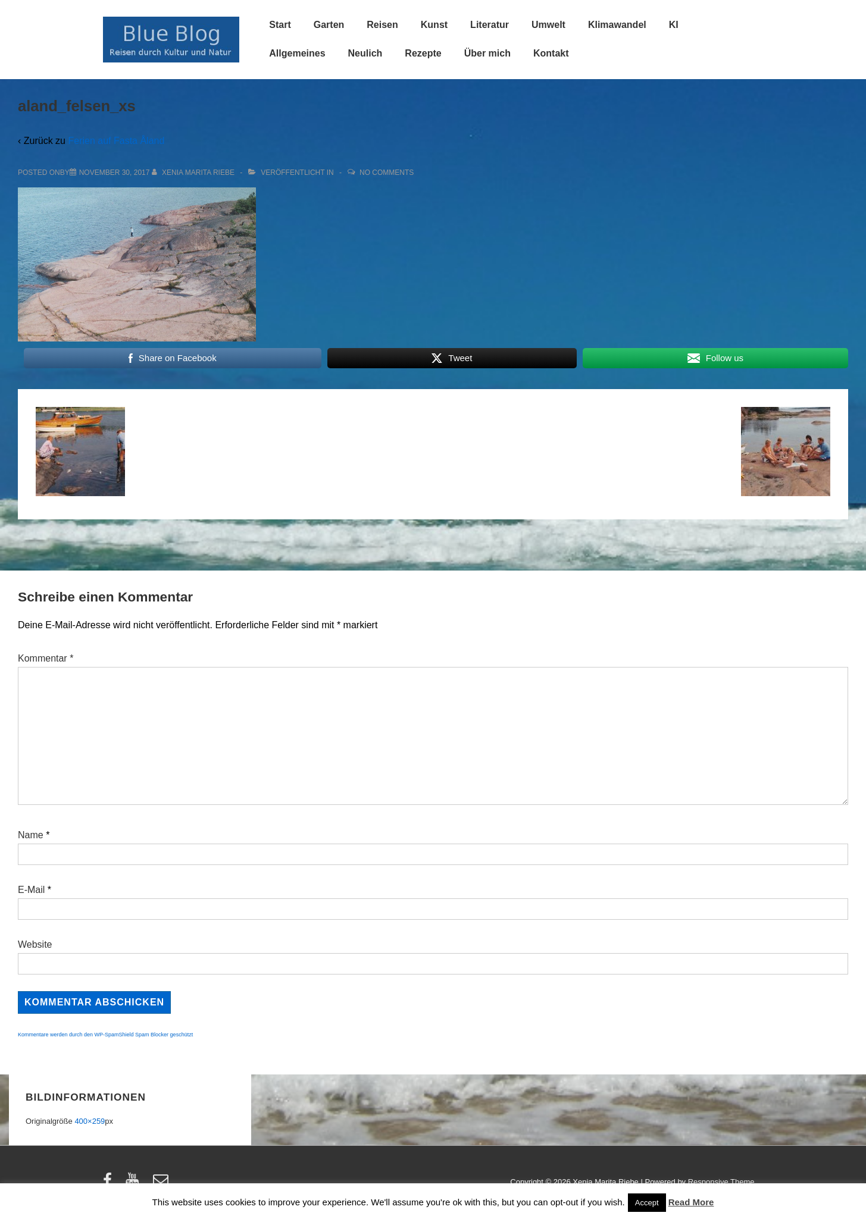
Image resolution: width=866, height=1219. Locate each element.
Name (30, 835)
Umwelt (548, 25)
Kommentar (45, 658)
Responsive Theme (721, 1181)
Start (279, 25)
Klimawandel (617, 25)
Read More (691, 1202)
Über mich (487, 53)
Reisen (382, 25)
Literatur (489, 25)
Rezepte (423, 53)
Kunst (434, 25)
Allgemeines (297, 53)
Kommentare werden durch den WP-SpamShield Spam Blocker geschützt (105, 1035)
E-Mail (31, 890)
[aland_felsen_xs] (114, 172)
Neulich (365, 53)
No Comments (386, 172)
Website (35, 944)
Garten (329, 25)
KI (674, 25)
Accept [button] (647, 1202)
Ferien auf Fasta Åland (116, 141)
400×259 (89, 1121)
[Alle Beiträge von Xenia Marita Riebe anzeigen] (194, 172)
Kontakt (551, 53)
